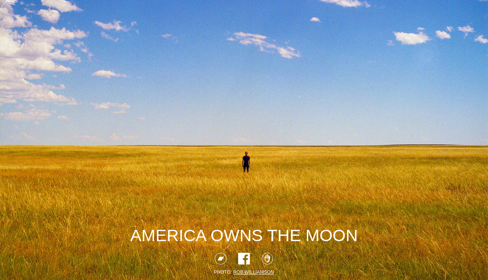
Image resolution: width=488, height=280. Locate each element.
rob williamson (253, 272)
